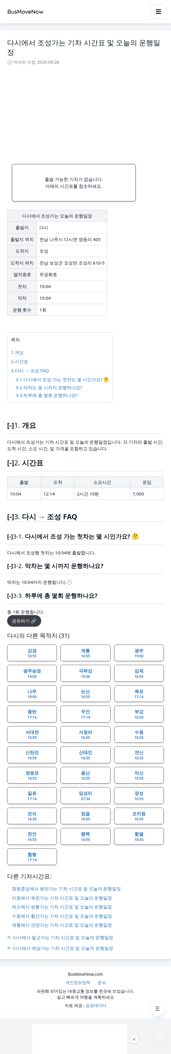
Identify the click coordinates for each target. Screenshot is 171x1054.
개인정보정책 (77, 982)
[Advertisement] (85, 112)
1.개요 (17, 352)
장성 (138, 795)
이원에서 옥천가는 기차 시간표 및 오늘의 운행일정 (62, 898)
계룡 (85, 653)
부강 (138, 714)
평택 (85, 836)
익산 (138, 775)
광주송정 (32, 673)
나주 (32, 694)
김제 (138, 673)
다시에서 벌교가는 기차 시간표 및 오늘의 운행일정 (60, 937)
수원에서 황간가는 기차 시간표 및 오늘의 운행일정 (62, 916)
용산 (85, 775)
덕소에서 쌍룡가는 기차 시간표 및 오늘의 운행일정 (62, 907)
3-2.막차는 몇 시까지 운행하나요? (49, 387)
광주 (138, 653)
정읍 (85, 816)
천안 (32, 836)
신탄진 (32, 755)
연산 (138, 755)
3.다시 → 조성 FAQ (30, 370)
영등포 (32, 775)
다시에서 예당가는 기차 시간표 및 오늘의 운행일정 (60, 948)
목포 (138, 694)
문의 (102, 982)
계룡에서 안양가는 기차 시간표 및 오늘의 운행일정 (62, 925)
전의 (32, 816)
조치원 (139, 816)
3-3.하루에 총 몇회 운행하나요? (47, 395)
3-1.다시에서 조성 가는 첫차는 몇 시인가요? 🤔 (62, 379)
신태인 (85, 755)
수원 (138, 734)
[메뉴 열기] (157, 1009)
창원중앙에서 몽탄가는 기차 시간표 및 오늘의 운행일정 (66, 889)
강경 (32, 653)
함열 (138, 836)
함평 (32, 857)
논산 (85, 694)
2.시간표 (19, 361)
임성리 (85, 795)
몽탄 (32, 714)
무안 (85, 714)
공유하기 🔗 (24, 621)
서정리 (85, 734)
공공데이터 (96, 1005)
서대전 (32, 734)
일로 (32, 795)
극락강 (85, 673)
